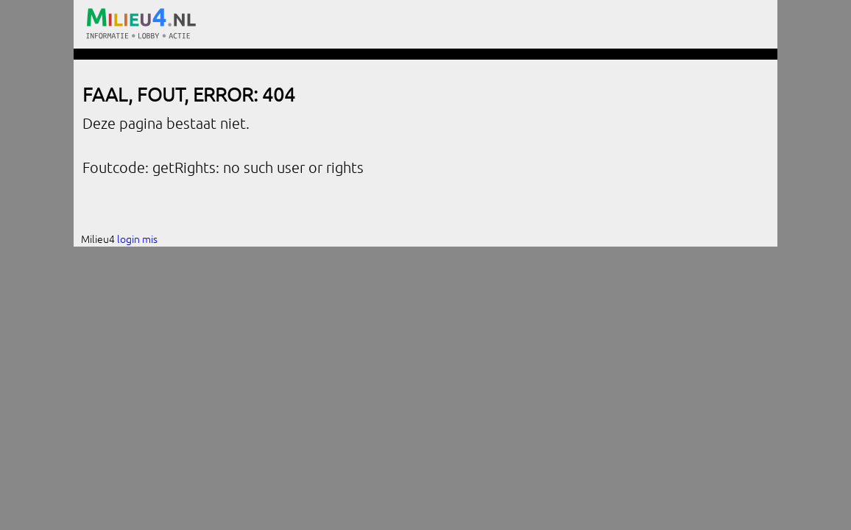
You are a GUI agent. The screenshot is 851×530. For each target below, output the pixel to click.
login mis (137, 238)
